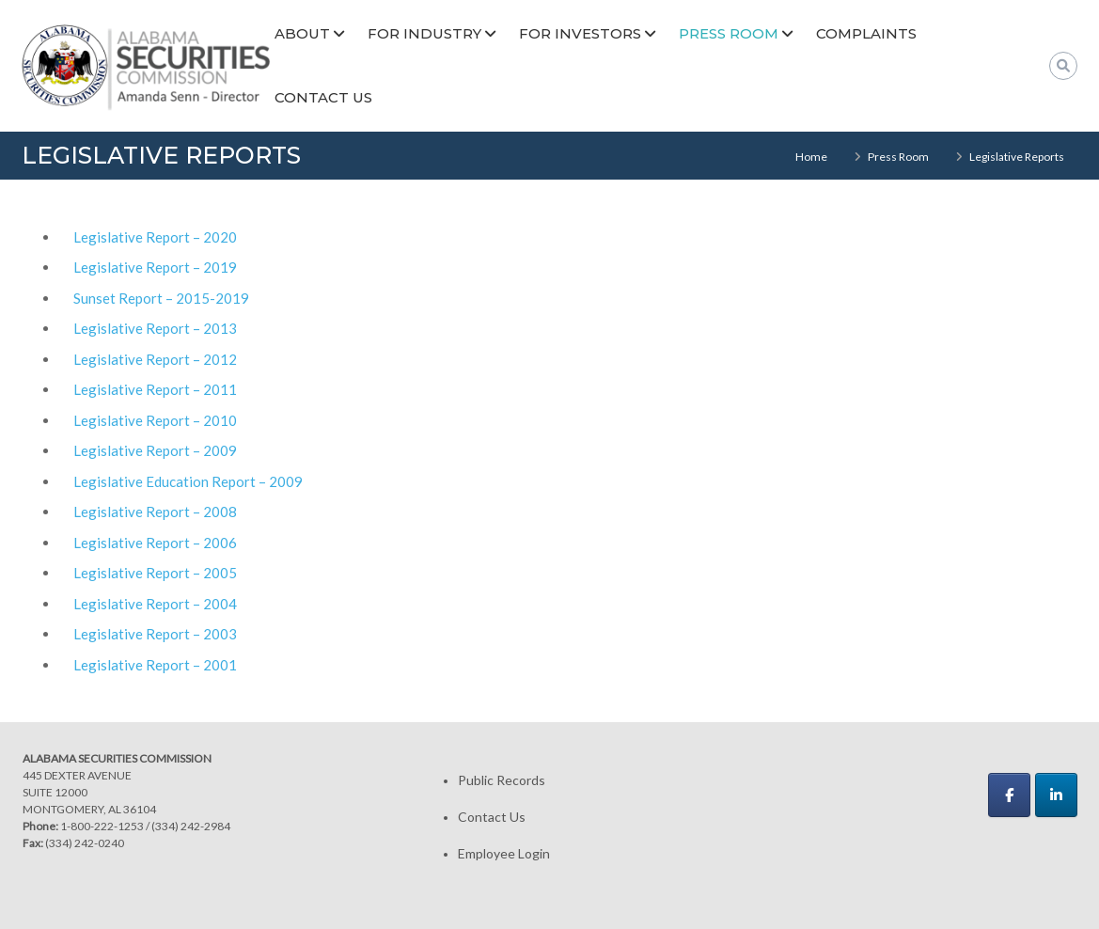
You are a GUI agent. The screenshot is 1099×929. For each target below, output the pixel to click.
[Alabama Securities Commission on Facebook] (1009, 795)
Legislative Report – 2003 (155, 633)
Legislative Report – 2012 (155, 359)
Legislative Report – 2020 (155, 236)
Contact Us (323, 97)
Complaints (866, 33)
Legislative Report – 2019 (155, 267)
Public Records (501, 780)
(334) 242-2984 (190, 826)
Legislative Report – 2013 (155, 328)
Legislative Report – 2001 (155, 664)
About (302, 33)
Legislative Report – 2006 (155, 542)
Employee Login (504, 853)
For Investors (580, 33)
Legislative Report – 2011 (155, 389)
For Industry (424, 33)
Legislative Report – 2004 (155, 603)
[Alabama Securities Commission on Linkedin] (1056, 795)
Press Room (728, 33)
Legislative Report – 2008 (155, 511)
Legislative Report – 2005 (155, 572)
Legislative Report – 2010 (155, 420)
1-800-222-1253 (102, 826)
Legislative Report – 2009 (155, 450)
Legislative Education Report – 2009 (188, 481)
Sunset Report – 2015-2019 (161, 298)
